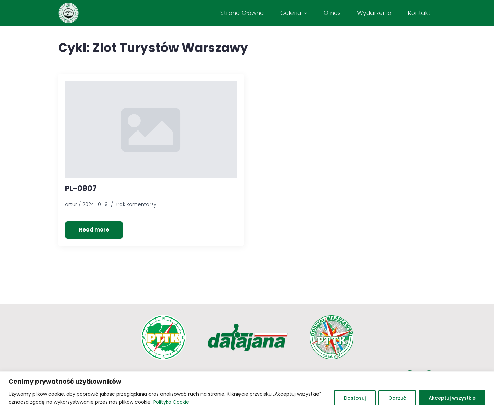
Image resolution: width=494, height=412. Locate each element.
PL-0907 (81, 189)
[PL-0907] (151, 129)
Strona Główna (242, 13)
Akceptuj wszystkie (452, 398)
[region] (247, 391)
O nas (332, 13)
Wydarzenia (374, 13)
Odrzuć (397, 398)
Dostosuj (355, 398)
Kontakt (419, 13)
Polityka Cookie (171, 402)
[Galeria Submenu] (307, 13)
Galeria (290, 13)
